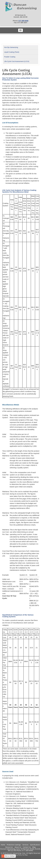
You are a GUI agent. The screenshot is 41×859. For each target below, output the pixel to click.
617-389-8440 (23, 21)
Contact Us (27, 847)
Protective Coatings (14, 845)
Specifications (35, 845)
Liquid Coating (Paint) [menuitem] (11, 52)
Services (25, 845)
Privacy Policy (18, 855)
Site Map (25, 855)
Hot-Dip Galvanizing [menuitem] (11, 47)
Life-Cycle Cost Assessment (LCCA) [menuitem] (16, 61)
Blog (34, 847)
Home (3, 845)
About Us (18, 847)
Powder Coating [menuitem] (9, 57)
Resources (9, 847)
